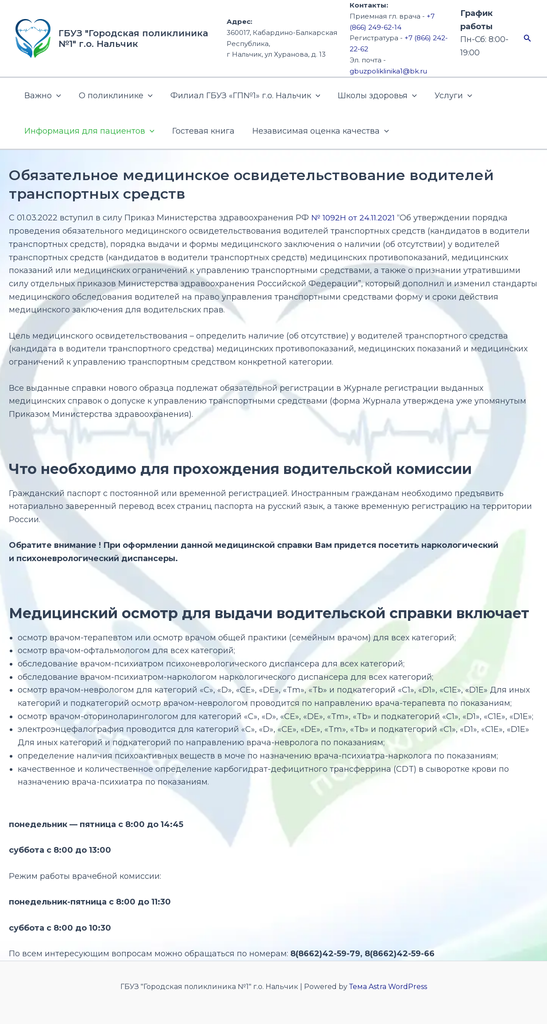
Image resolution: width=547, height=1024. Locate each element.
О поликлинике (113, 95)
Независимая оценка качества (316, 131)
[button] (528, 38)
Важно (41, 95)
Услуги (445, 95)
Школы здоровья (371, 95)
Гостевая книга (200, 131)
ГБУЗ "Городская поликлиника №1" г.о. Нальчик (133, 38)
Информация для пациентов (88, 131)
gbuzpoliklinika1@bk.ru (388, 71)
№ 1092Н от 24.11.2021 (353, 218)
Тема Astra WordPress (388, 986)
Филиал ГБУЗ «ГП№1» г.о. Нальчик (241, 95)
